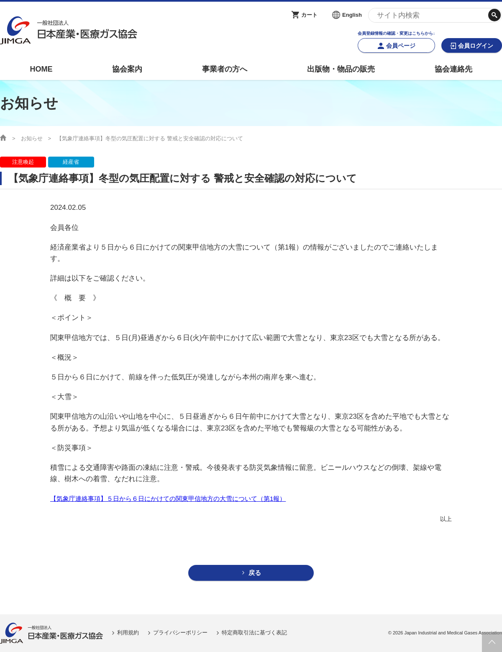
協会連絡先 (453, 69)
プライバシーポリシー (180, 633)
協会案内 (127, 69)
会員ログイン (475, 45)
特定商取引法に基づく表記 (254, 633)
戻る (254, 573)
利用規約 (128, 633)
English (352, 15)
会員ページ (400, 45)
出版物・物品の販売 (341, 69)
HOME (41, 69)
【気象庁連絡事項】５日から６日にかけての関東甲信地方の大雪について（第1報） (168, 498)
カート (309, 15)
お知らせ (32, 138)
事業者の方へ (224, 69)
